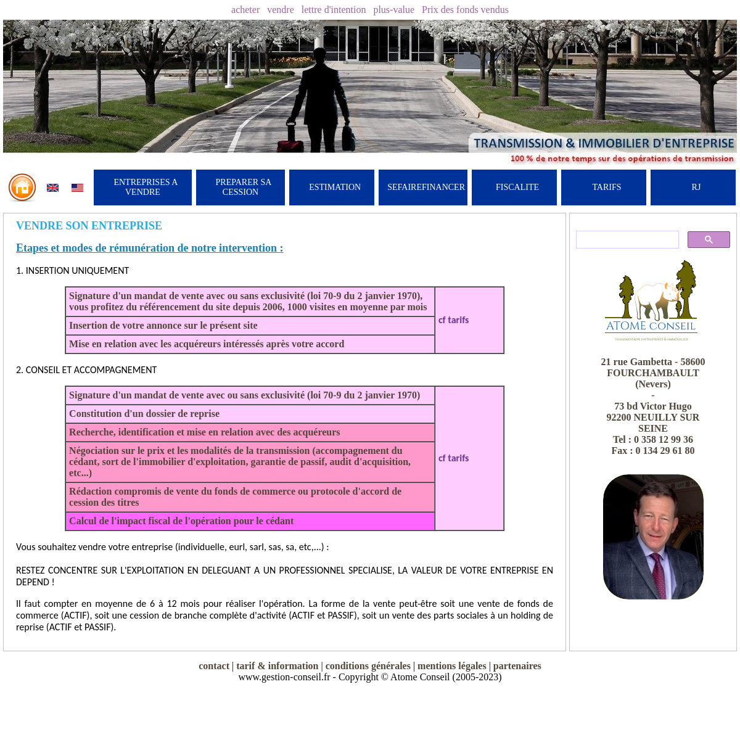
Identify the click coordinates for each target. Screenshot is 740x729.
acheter (245, 9)
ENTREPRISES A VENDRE (145, 187)
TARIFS (606, 187)
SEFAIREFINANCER (426, 187)
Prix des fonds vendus (465, 9)
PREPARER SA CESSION (244, 187)
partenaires (517, 666)
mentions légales (452, 666)
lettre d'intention (334, 9)
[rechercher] (626, 239)
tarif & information (277, 666)
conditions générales (368, 666)
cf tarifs (453, 320)
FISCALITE (517, 187)
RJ (696, 187)
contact (214, 666)
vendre (280, 9)
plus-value (393, 9)
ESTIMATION (335, 187)
